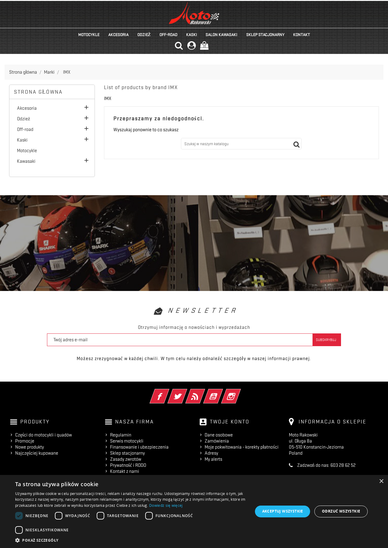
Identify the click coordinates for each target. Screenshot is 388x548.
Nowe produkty (29, 447)
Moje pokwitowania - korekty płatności (242, 447)
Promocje (24, 441)
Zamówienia (217, 441)
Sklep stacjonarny (265, 34)
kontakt (301, 34)
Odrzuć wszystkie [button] (341, 511)
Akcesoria (118, 34)
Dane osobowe (219, 435)
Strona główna (38, 92)
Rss (203, 392)
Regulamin (120, 435)
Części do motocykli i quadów (43, 435)
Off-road (168, 34)
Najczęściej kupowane (36, 453)
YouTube (221, 392)
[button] (130, 540)
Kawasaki (26, 161)
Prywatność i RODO (128, 465)
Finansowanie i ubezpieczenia (139, 447)
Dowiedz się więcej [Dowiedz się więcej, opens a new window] (165, 505)
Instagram (239, 392)
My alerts (213, 459)
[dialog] (194, 511)
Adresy (211, 453)
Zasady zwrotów (125, 459)
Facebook (168, 392)
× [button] (381, 481)
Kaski (191, 34)
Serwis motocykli (126, 441)
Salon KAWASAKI (221, 34)
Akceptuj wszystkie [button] (282, 511)
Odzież (144, 34)
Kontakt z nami (124, 471)
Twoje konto (229, 422)
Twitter (186, 392)
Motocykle (88, 34)
